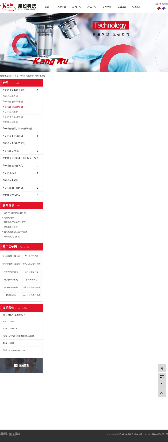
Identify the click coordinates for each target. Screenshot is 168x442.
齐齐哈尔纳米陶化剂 (13, 101)
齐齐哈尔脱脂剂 (10, 112)
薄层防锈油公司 (11, 280)
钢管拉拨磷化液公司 (11, 264)
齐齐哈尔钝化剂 (10, 122)
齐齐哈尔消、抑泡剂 (13, 188)
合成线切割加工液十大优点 (16, 232)
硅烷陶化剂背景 (11, 227)
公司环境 (106, 6)
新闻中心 (76, 6)
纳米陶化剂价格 (11, 287)
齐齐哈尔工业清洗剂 (13, 136)
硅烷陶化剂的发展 (12, 237)
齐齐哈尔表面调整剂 (13, 117)
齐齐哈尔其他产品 (11, 195)
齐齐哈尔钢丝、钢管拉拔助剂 (17, 128)
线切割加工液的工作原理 (15, 222)
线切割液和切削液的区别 (15, 213)
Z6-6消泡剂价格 (31, 256)
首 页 (17, 76)
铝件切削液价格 (31, 272)
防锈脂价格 (11, 295)
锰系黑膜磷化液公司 (11, 256)
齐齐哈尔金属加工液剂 (14, 143)
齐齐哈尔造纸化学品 (13, 165)
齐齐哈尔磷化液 (10, 96)
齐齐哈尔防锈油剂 (11, 151)
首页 (47, 6)
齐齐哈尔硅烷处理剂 (36, 76)
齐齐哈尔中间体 (10, 180)
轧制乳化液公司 (11, 272)
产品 (23, 76)
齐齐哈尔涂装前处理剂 (14, 90)
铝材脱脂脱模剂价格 (31, 295)
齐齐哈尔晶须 (9, 173)
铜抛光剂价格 (31, 280)
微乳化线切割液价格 (31, 264)
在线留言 (121, 6)
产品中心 (91, 6)
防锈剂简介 (9, 218)
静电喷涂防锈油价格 (31, 287)
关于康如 (61, 6)
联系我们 (136, 6)
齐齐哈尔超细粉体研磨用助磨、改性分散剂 (23, 158)
